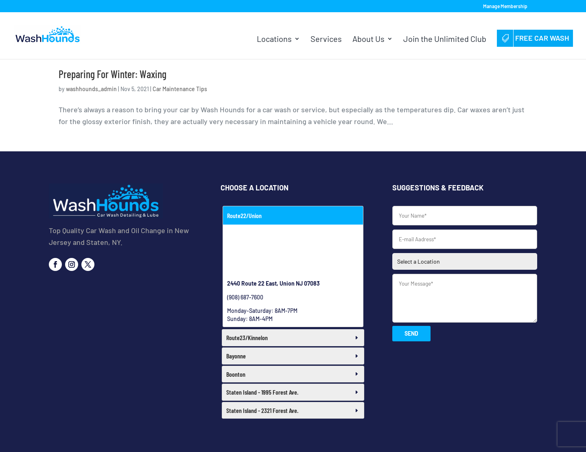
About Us (368, 40)
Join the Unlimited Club (444, 40)
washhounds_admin (91, 88)
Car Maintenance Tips (180, 88)
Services (326, 40)
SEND (411, 333)
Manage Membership (505, 6)
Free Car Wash (535, 37)
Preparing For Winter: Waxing (112, 74)
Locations (274, 40)
